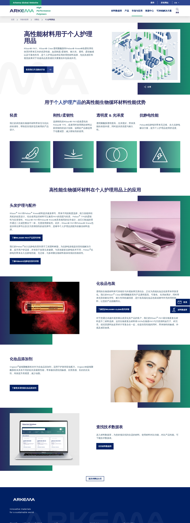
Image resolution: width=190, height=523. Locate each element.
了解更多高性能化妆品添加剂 (24, 388)
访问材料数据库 (105, 446)
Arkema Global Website (25, 2)
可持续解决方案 (164, 10)
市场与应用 (137, 10)
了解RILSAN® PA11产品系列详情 (26, 238)
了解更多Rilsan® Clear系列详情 (113, 309)
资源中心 (149, 10)
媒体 (152, 2)
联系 (182, 302)
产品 (127, 10)
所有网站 (164, 3)
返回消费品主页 (95, 479)
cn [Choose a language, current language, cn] (175, 3)
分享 (147, 87)
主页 (12, 20)
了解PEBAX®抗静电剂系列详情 (25, 261)
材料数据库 (179, 310)
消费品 (36, 20)
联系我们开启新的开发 (39, 69)
